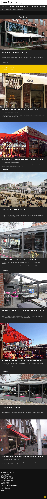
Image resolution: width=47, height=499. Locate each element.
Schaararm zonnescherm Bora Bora (22, 159)
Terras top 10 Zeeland (6, 488)
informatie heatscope (5, 483)
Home (18, 112)
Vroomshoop (4, 263)
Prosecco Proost (12, 407)
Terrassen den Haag (5, 475)
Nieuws (18, 162)
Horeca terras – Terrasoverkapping (23, 310)
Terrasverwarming (18, 9)
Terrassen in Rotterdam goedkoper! (23, 457)
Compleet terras (20, 262)
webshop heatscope (5, 482)
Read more (5, 62)
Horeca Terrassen (9, 2)
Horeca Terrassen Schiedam (7, 476)
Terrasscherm (37, 262)
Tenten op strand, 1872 (15, 209)
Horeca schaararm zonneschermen (22, 110)
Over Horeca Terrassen (8, 6)
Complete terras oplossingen (19, 260)
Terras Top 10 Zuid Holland (6, 487)
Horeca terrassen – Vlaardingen (7, 478)
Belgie (18, 363)
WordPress (21, 496)
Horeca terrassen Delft (6, 474)
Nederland (27, 262)
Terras (31, 262)
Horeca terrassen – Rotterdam (7, 477)
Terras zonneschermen (38, 6)
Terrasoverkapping (6, 313)
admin (12, 112)
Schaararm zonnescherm (31, 363)
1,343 (15, 459)
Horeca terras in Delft (15, 52)
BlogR (30, 496)
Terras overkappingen (22, 6)
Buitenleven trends (5, 493)
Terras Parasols (6, 9)
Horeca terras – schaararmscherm (22, 360)
